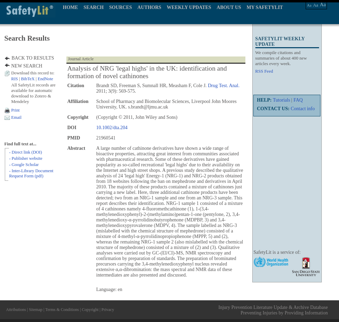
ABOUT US (229, 7)
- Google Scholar (24, 164)
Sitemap (35, 309)
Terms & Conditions (62, 309)
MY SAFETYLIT (265, 7)
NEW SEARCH (26, 66)
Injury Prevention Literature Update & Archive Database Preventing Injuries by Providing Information (273, 310)
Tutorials (281, 100)
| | (32, 78)
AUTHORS (149, 7)
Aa (309, 5)
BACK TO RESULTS (33, 58)
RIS (14, 78)
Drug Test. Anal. (224, 85)
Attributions (16, 309)
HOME (70, 7)
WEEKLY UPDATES (189, 7)
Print (15, 110)
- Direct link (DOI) (25, 152)
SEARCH (94, 7)
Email (16, 117)
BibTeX (28, 78)
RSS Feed (264, 71)
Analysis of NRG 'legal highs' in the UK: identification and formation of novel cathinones (147, 72)
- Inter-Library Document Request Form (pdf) (31, 173)
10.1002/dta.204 (112, 127)
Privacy (108, 309)
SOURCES (120, 7)
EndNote (45, 78)
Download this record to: (33, 73)
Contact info (303, 108)
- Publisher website (26, 158)
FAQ (298, 100)
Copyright (90, 309)
